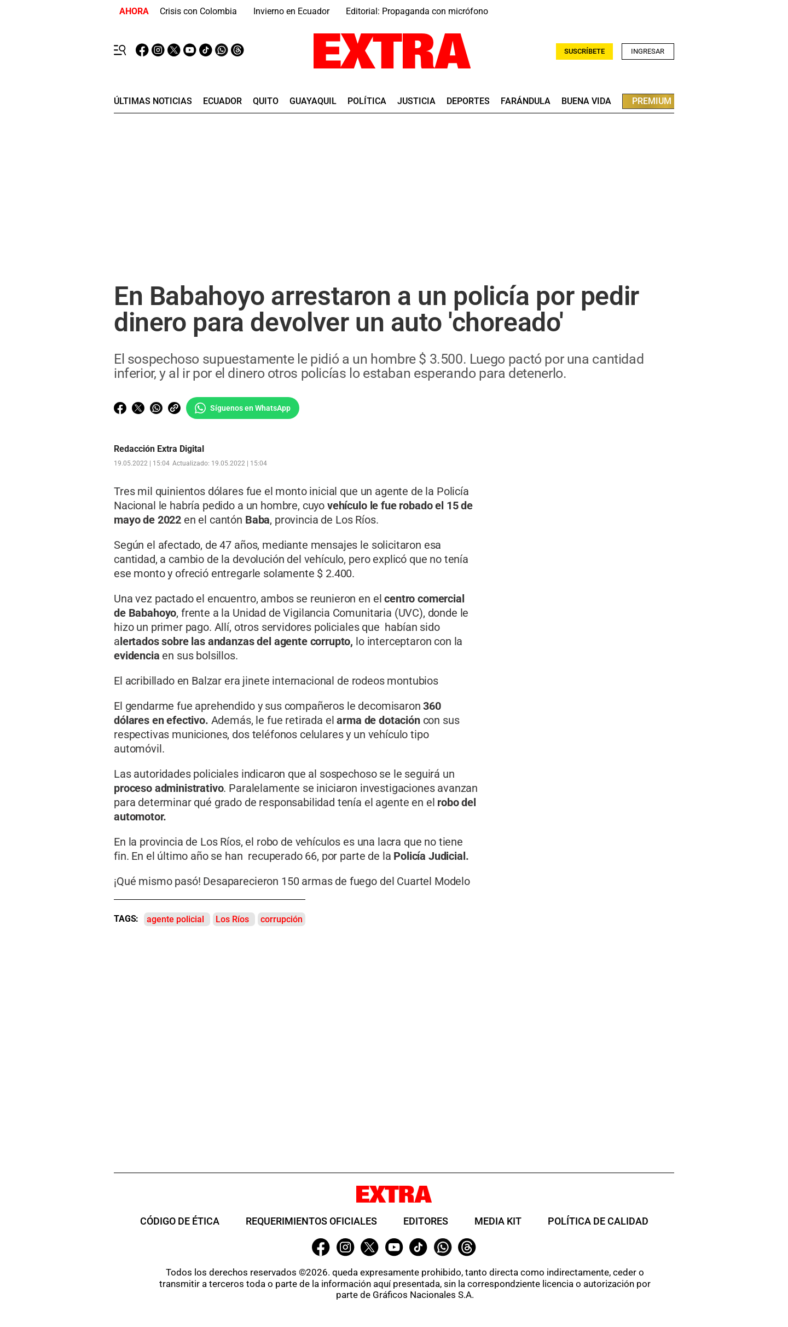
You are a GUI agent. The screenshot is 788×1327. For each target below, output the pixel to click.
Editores (425, 1221)
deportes (468, 101)
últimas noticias (153, 101)
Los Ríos (232, 919)
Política (366, 101)
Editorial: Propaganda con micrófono (417, 11)
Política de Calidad (598, 1221)
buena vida (586, 101)
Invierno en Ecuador (291, 11)
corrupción (281, 919)
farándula (526, 101)
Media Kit (498, 1221)
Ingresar (647, 51)
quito (266, 101)
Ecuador (222, 101)
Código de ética (179, 1221)
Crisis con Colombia (198, 11)
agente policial (175, 919)
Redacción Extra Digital (159, 449)
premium (651, 101)
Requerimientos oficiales (311, 1221)
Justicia (416, 101)
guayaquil (313, 101)
